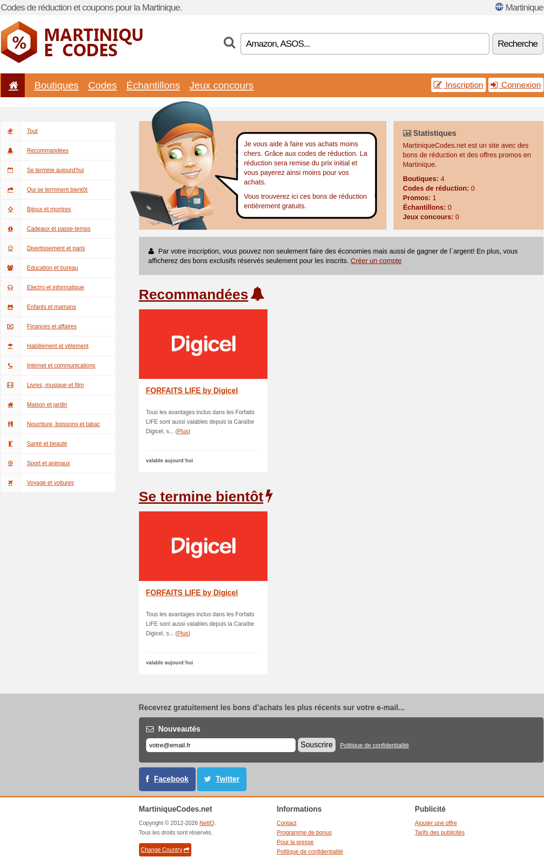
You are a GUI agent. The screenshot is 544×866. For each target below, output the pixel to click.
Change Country (165, 849)
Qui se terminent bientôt (44, 189)
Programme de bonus (304, 832)
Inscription (458, 85)
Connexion (516, 85)
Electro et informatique (42, 287)
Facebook (171, 779)
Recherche (518, 44)
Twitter (227, 779)
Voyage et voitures (37, 482)
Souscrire (317, 745)
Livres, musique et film (42, 385)
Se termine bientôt (201, 496)
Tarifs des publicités (440, 832)
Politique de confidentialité (374, 745)
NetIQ (206, 823)
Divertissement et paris (43, 248)
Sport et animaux (35, 463)
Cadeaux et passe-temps (45, 228)
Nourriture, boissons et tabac (50, 424)
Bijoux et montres (36, 209)
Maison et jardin (34, 404)
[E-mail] (221, 745)
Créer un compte (376, 261)
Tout (19, 131)
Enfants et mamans (38, 306)
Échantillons (153, 85)
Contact (287, 823)
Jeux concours (221, 85)
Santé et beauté (34, 443)
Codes (102, 85)
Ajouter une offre (436, 823)
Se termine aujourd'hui (42, 170)
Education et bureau (39, 267)
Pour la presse (295, 842)
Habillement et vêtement (45, 346)
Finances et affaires (39, 326)
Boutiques (56, 85)
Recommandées (35, 150)
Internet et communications (48, 365)
